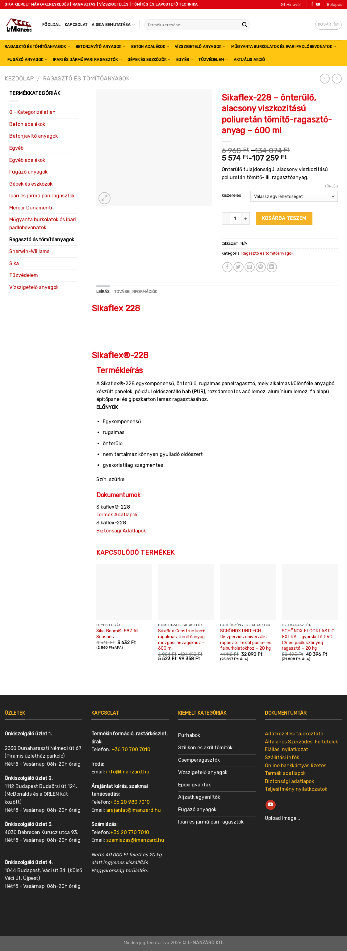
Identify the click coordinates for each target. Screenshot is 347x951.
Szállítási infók (282, 757)
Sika (14, 263)
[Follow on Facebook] (312, 4)
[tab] (103, 292)
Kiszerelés (231, 195)
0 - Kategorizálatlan (32, 112)
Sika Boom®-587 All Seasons (117, 633)
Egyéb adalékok (27, 160)
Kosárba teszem (284, 218)
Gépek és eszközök (149, 59)
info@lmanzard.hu (127, 772)
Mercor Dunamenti (30, 208)
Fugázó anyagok (27, 59)
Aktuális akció (249, 59)
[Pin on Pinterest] (261, 267)
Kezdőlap (19, 78)
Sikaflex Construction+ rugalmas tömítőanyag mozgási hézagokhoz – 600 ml (181, 639)
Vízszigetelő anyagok (200, 46)
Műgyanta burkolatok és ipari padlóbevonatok (283, 46)
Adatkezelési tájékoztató (294, 734)
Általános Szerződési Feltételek (301, 742)
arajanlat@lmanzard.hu (133, 810)
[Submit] (244, 24)
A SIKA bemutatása (113, 25)
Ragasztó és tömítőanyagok (37, 46)
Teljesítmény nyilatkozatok (296, 789)
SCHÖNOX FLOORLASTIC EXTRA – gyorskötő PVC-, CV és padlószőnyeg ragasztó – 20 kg (309, 639)
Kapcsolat (76, 24)
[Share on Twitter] (238, 267)
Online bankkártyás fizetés (295, 765)
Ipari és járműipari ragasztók (87, 59)
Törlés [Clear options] (331, 186)
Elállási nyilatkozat (286, 749)
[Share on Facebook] (227, 267)
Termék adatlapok (285, 773)
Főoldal (51, 24)
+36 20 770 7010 (129, 832)
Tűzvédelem (213, 59)
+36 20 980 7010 (130, 802)
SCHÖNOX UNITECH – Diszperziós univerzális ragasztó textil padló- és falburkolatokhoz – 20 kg (245, 639)
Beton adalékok (150, 46)
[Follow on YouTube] (318, 4)
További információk (135, 291)
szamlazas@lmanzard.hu (135, 840)
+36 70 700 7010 (130, 749)
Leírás (103, 291)
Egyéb (184, 59)
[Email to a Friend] (250, 267)
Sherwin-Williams (29, 251)
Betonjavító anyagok (101, 46)
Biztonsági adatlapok (289, 781)
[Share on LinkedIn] (272, 267)
